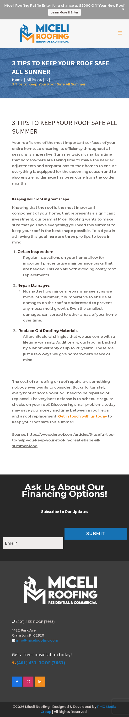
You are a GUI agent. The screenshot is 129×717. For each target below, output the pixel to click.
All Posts (34, 80)
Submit (95, 533)
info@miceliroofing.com (36, 640)
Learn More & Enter (64, 12)
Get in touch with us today (82, 416)
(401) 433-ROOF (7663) (41, 662)
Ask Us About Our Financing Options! (64, 490)
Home (17, 80)
